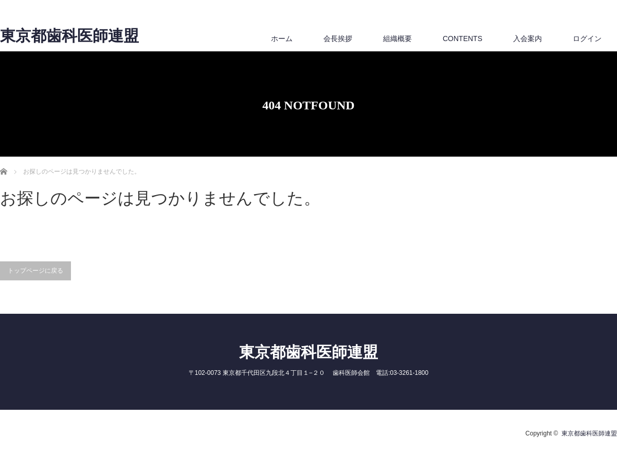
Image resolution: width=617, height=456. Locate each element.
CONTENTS (462, 38)
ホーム (282, 38)
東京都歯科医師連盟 (69, 36)
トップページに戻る (35, 270)
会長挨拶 (337, 38)
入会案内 (527, 38)
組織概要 (397, 38)
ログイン (587, 38)
